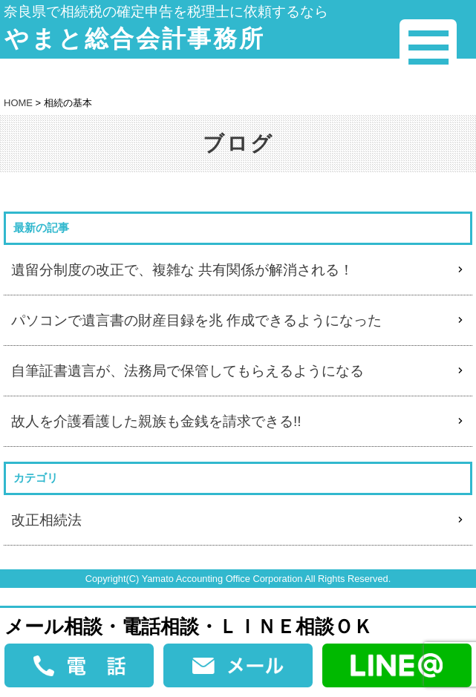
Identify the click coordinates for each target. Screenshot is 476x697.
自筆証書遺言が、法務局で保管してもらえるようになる (187, 371)
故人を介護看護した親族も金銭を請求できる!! (156, 421)
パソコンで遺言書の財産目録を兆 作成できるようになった (196, 320)
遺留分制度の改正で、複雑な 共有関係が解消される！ (182, 270)
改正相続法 (46, 520)
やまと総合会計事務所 (134, 38)
